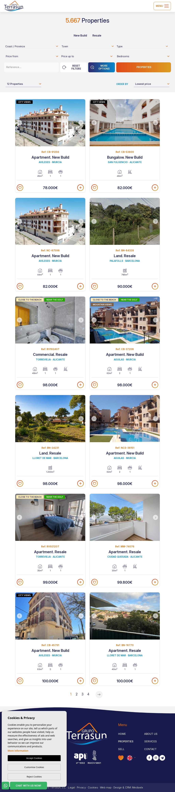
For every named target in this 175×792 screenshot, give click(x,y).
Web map (105, 787)
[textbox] (32, 47)
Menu (162, 6)
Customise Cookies (34, 767)
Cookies (93, 787)
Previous (18, 122)
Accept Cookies (34, 758)
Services (150, 741)
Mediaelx (137, 787)
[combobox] (32, 46)
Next (81, 122)
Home (122, 733)
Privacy (81, 787)
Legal (71, 787)
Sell (121, 749)
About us (150, 733)
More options (100, 67)
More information (18, 750)
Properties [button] (125, 741)
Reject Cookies (34, 776)
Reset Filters (71, 67)
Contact (150, 749)
